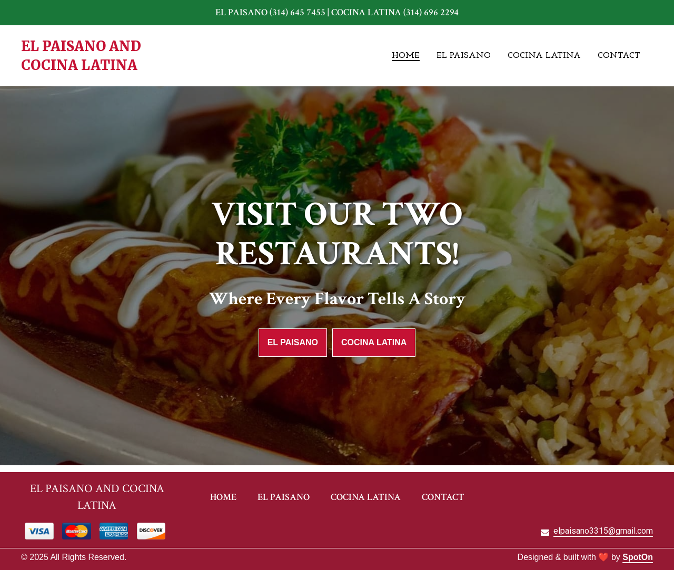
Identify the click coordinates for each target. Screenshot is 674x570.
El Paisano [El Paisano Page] (464, 56)
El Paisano (292, 342)
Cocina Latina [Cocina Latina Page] (544, 56)
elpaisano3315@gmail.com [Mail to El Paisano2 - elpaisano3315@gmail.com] (603, 531)
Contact (446, 496)
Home (226, 496)
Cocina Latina (374, 342)
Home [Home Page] (406, 56)
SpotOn (637, 557)
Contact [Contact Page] (619, 56)
